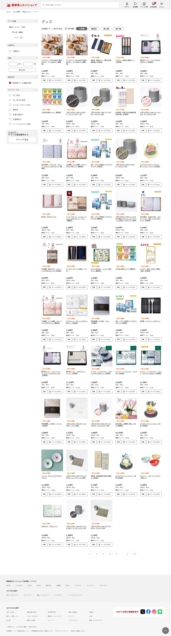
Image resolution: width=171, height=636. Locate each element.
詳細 (44, 80)
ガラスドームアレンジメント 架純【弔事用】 (150, 421)
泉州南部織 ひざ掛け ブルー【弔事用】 (100, 318)
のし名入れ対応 (17, 100)
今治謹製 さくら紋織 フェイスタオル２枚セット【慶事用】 (76, 164)
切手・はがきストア (12, 589)
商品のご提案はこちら (78, 625)
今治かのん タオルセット (49, 521)
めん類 (8, 615)
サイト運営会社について (21, 625)
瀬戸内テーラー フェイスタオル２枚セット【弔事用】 (150, 61)
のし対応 (14, 95)
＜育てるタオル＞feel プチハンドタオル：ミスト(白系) (76, 421)
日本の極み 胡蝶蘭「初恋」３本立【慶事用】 (125, 421)
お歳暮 (58, 580)
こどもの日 (19, 580)
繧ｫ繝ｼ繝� (153, 7)
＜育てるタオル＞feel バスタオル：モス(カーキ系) (125, 164)
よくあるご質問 (21, 621)
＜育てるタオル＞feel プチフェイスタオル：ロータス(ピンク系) (101, 421)
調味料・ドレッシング (54, 611)
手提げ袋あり (16, 114)
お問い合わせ (33, 621)
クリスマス (78, 580)
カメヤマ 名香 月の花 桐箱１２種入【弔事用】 (150, 268)
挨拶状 (13, 109)
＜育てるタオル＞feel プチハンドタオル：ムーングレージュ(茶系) (76, 471)
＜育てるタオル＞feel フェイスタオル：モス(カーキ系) (101, 113)
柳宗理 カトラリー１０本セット (150, 317)
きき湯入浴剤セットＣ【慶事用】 (51, 112)
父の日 (29, 580)
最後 (134, 548)
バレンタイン (90, 580)
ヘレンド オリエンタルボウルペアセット (51, 471)
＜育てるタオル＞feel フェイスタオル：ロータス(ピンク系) (150, 113)
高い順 (106, 28)
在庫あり (14, 51)
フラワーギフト (73, 615)
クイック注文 (144, 7)
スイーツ (50, 615)
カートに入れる (56, 80)
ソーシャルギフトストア (74, 589)
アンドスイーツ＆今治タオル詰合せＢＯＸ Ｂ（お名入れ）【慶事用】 (76, 62)
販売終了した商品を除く (21, 83)
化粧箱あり (15, 119)
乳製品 (91, 607)
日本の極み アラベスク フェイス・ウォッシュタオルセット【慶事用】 (51, 164)
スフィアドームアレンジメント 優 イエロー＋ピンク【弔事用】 (150, 164)
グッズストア (58, 589)
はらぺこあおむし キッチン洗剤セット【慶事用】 (101, 268)
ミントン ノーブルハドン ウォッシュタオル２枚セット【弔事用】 (101, 369)
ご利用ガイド (10, 621)
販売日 (94, 28)
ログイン (127, 7)
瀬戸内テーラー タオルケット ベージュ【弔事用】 (76, 369)
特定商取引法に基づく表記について (42, 625)
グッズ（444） (18, 32)
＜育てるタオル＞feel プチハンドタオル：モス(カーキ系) (101, 522)
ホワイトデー (104, 580)
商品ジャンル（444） (17, 27)
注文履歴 (135, 7)
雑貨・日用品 (31, 615)
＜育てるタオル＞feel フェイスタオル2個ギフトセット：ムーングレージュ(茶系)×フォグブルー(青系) (125, 217)
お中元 (39, 580)
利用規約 (9, 625)
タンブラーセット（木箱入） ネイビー (76, 268)
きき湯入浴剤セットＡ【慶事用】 (125, 267)
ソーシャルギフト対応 (20, 124)
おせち (67, 580)
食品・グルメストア (43, 589)
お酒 (90, 611)
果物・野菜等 (72, 607)
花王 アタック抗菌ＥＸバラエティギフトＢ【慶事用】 (101, 216)
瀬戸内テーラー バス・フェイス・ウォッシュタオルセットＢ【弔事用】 (50, 370)
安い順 (118, 28)
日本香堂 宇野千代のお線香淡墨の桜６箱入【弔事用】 (125, 113)
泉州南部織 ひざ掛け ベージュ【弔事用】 (51, 421)
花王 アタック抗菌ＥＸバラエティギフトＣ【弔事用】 (126, 318)
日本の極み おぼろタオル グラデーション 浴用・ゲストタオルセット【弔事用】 (150, 217)
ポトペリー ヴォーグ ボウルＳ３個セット (150, 471)
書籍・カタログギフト (96, 615)
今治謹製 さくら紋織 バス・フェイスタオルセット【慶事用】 (51, 318)
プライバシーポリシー (62, 625)
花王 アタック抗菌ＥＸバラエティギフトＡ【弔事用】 (101, 164)
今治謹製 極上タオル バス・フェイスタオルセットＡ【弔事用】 (51, 268)
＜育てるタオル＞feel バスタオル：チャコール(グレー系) (75, 113)
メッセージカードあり (20, 104)
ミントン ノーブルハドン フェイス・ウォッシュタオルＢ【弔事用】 (151, 369)
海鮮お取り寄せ (32, 607)
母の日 (8, 580)
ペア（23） (19, 37)
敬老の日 (48, 580)
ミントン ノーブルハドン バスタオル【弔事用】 (126, 369)
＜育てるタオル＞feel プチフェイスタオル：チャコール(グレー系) (76, 522)
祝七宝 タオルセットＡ (48, 215)
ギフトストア (28, 589)
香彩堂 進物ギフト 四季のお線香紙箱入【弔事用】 (101, 61)
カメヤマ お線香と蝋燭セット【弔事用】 (124, 61)
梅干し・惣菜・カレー (13, 611)
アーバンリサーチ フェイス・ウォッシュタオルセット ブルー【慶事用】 (76, 217)
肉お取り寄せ (52, 607)
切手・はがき (10, 607)
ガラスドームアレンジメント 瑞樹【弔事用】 (125, 471)
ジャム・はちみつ (32, 611)
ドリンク (71, 611)
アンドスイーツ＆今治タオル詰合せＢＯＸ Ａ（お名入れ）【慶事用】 (51, 62)
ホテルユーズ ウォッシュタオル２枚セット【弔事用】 (77, 318)
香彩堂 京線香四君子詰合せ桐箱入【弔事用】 (101, 471)
